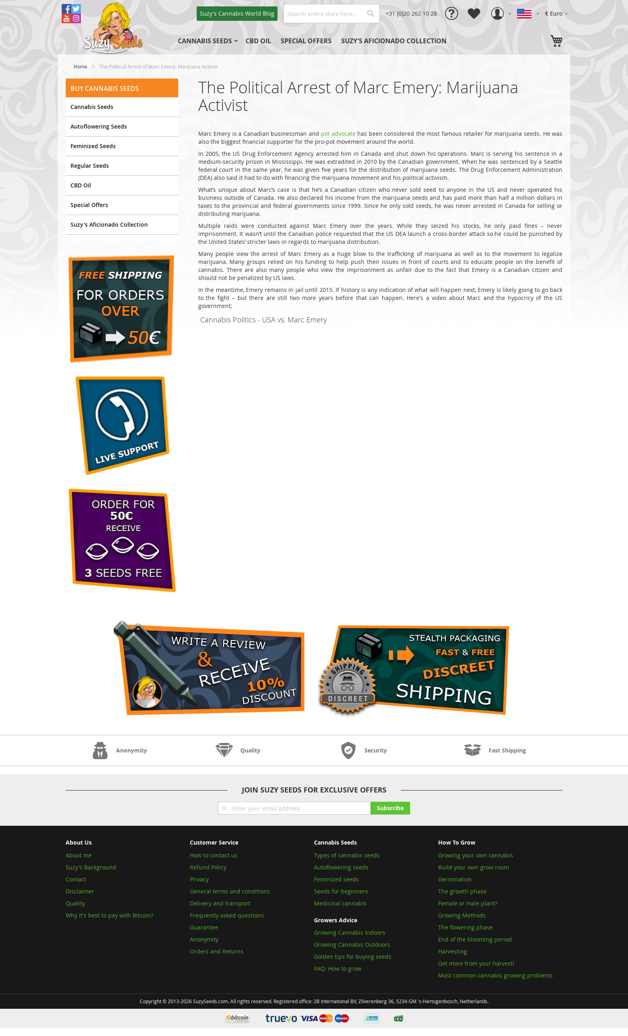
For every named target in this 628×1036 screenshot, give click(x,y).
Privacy (199, 879)
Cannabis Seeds (91, 107)
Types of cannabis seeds (347, 855)
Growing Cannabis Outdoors (352, 944)
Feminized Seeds (93, 146)
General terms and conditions (230, 891)
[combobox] (332, 13)
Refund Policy (208, 867)
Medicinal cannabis (340, 903)
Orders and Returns (217, 951)
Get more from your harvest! (476, 963)
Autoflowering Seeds (98, 126)
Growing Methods (462, 915)
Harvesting (452, 951)
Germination (455, 879)
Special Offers (89, 205)
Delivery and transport (220, 903)
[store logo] (114, 27)
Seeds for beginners (341, 891)
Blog (237, 13)
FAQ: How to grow (337, 968)
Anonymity (204, 939)
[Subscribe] (390, 808)
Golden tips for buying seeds (352, 956)
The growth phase (462, 891)
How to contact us (214, 855)
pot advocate (338, 133)
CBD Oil (80, 185)
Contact (76, 879)
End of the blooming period (475, 939)
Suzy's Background (91, 867)
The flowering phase (465, 927)
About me (79, 855)
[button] (557, 13)
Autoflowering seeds (341, 867)
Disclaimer (80, 891)
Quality (75, 903)
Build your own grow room (473, 867)
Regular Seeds (89, 165)
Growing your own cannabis (475, 855)
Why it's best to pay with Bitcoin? (110, 915)
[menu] (326, 40)
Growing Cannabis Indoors (349, 932)
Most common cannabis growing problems (495, 975)
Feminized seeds (336, 879)
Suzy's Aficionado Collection (109, 224)
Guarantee (204, 927)
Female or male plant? (467, 903)
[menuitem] (207, 40)
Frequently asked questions (227, 915)
